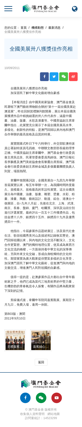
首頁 (24, 27)
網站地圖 (53, 414)
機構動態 (37, 27)
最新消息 (54, 27)
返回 (41, 362)
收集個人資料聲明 (32, 414)
